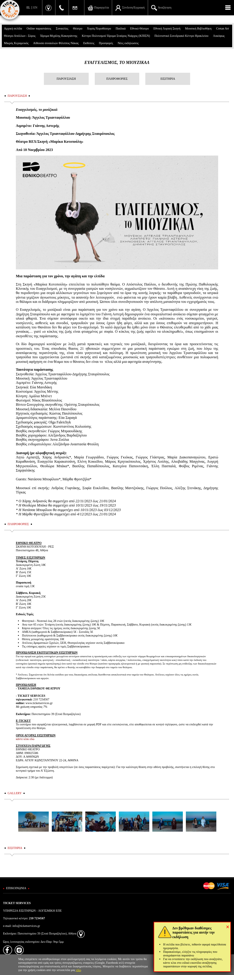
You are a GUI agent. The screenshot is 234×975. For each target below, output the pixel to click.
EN (35, 7)
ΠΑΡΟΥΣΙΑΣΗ (66, 78)
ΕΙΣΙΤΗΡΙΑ (168, 78)
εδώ (78, 970)
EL (28, 7)
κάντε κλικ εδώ (25, 739)
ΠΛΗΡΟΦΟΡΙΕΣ (117, 78)
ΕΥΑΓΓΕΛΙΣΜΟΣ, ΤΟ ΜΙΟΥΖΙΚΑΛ (117, 62)
